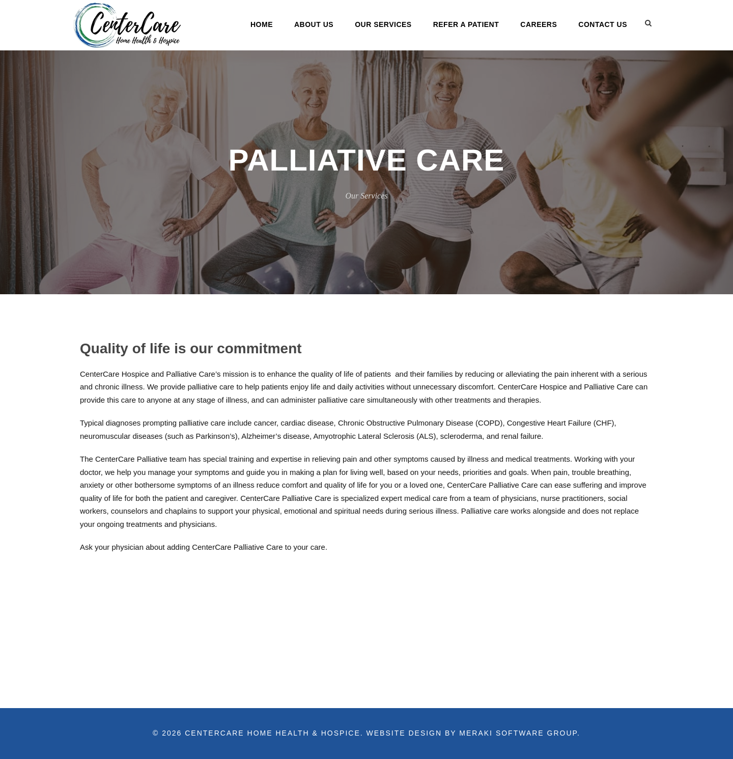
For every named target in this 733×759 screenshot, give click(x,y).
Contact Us (602, 24)
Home (261, 24)
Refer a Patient (466, 24)
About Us (313, 24)
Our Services (383, 24)
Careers (538, 24)
